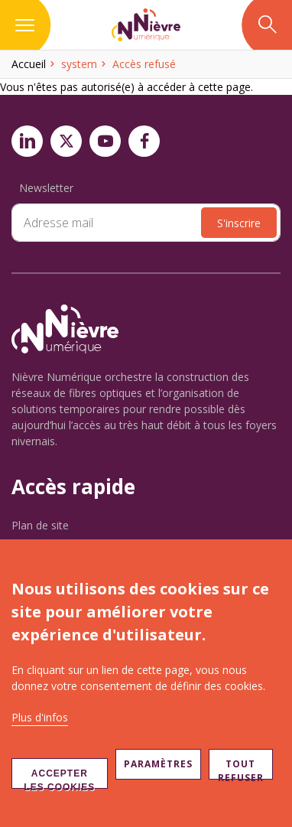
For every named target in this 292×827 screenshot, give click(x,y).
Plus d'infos (39, 717)
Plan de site (40, 525)
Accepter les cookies (59, 778)
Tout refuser (241, 768)
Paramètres (158, 763)
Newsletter (46, 188)
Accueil (28, 64)
